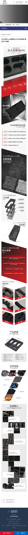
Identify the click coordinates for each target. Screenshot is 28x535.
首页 (13, 24)
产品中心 (17, 24)
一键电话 (21, 533)
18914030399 (19, 3)
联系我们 (7, 533)
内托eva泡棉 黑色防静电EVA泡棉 (13, 499)
